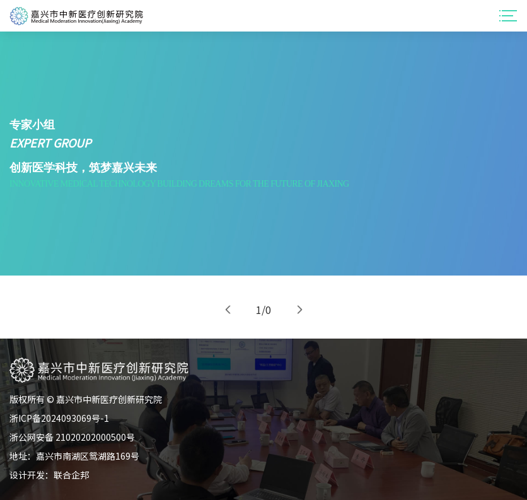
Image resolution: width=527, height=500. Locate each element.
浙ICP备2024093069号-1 (59, 418)
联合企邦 (71, 474)
